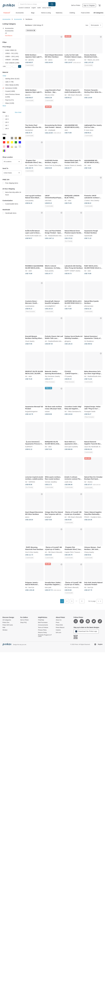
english (34, 7)
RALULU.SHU (49, 95)
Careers (58, 630)
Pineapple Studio (89, 411)
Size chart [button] (18, 112)
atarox (50, 60)
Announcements (43, 625)
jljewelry (31, 60)
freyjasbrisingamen (31, 411)
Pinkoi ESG (59, 625)
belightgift (48, 517)
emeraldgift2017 (50, 306)
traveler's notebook (24, 7)
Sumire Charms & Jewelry (73, 165)
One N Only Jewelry (31, 552)
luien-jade (48, 587)
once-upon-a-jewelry (71, 446)
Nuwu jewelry (49, 271)
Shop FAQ (23, 622)
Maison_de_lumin (93, 60)
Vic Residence (89, 341)
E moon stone (88, 130)
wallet (39, 7)
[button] (19, 66)
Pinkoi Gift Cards (8, 625)
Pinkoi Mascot (60, 627)
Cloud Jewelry (29, 341)
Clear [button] (4, 76)
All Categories (7, 620)
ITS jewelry (68, 376)
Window (5, 630)
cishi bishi (48, 200)
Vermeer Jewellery (51, 482)
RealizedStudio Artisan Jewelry (58, 236)
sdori (66, 130)
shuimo (90, 482)
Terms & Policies (43, 627)
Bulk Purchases (42, 622)
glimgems (68, 341)
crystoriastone (29, 306)
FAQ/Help (41, 620)
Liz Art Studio (69, 236)
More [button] (4, 106)
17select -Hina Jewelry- (92, 200)
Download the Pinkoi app (86, 631)
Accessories (6, 19)
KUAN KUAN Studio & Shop (34, 236)
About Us (58, 620)
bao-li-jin (31, 587)
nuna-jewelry (29, 200)
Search (52, 4)
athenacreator (88, 306)
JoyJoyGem (29, 130)
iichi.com (58, 632)
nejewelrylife (88, 236)
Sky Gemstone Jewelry (52, 376)
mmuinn (87, 95)
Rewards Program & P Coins (45, 635)
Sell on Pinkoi (75, 5)
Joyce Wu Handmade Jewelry (94, 446)
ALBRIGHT (29, 446)
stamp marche (46, 7)
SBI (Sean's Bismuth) (75, 95)
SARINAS (32, 482)
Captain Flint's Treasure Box (38, 165)
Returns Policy (42, 632)
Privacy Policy (42, 630)
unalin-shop (68, 482)
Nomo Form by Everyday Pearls (55, 165)
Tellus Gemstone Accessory (77, 411)
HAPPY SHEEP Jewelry (72, 271)
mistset (47, 411)
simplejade (71, 60)
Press (57, 622)
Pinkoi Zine (6, 622)
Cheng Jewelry (89, 552)
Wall (4, 627)
